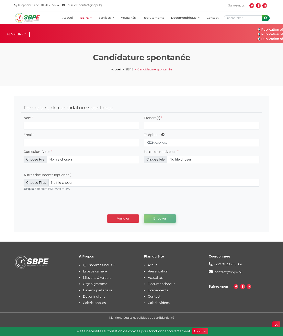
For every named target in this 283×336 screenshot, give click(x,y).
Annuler (123, 218)
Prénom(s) (153, 118)
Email (29, 135)
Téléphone (155, 135)
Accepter (200, 331)
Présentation (158, 271)
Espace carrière (95, 271)
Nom (28, 118)
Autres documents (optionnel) (47, 175)
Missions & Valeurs (97, 278)
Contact (213, 17)
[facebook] (258, 5)
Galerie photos (94, 303)
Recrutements (153, 17)
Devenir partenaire (97, 290)
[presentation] (141, 203)
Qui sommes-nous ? (99, 265)
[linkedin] (264, 5)
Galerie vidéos (159, 303)
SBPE (84, 17)
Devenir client (94, 296)
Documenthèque (184, 17)
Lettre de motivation (161, 152)
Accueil (68, 17)
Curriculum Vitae (38, 152)
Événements (158, 290)
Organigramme (95, 284)
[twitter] (251, 5)
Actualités (128, 17)
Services (105, 17)
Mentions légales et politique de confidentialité (141, 317)
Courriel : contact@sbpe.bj (82, 5)
